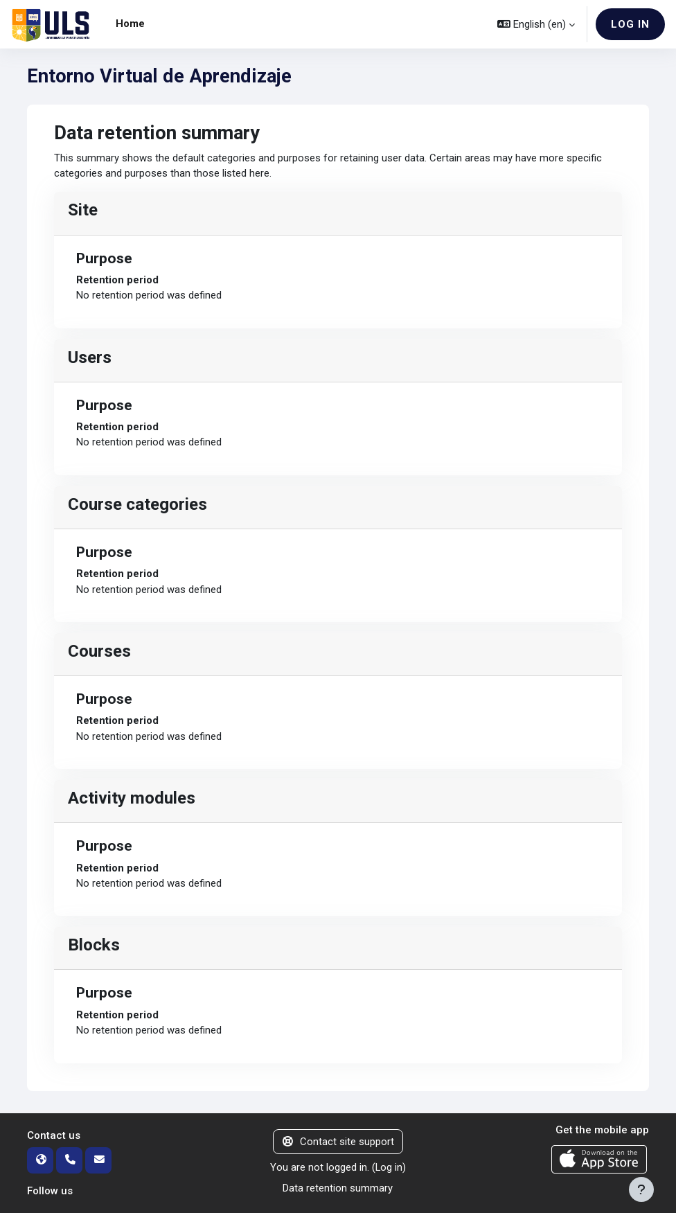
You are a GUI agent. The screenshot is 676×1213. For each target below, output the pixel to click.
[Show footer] (641, 1189)
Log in (630, 24)
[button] (536, 24)
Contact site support (338, 1141)
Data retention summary (338, 1188)
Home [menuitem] (130, 23)
